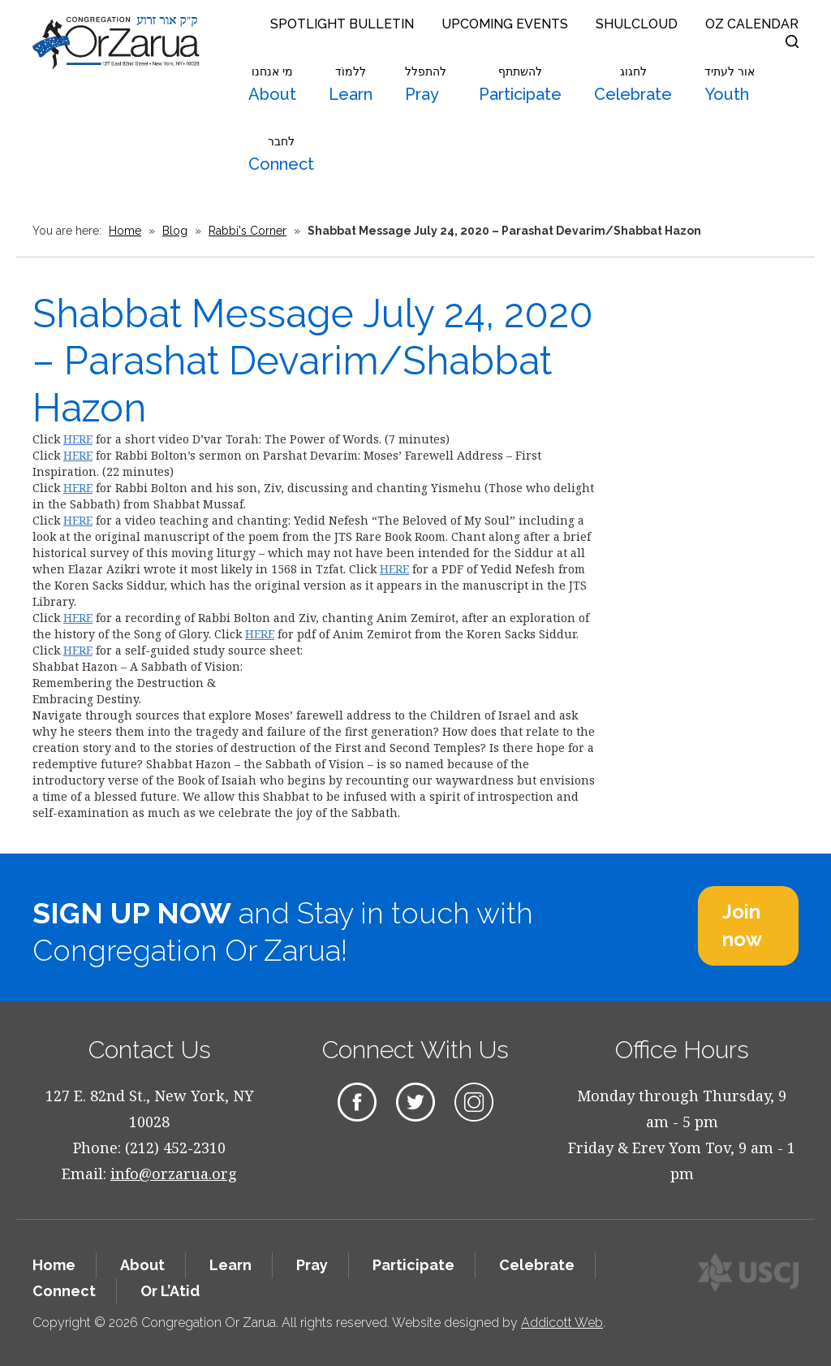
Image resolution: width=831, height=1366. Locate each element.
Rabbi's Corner (247, 230)
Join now (742, 925)
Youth (729, 84)
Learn (350, 84)
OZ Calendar (752, 24)
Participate (520, 84)
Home (125, 230)
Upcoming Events (504, 24)
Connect (281, 154)
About (272, 84)
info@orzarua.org (173, 1173)
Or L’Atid (170, 1290)
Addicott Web (562, 1322)
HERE (78, 439)
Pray (425, 84)
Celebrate (633, 84)
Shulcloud (637, 24)
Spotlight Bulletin (342, 24)
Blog (174, 230)
